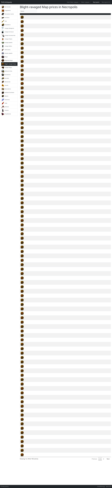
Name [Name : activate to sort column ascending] (28, 15)
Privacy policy (5, 486)
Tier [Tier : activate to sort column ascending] (75, 15)
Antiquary (6, 2)
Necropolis (96, 2)
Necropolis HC (106, 2)
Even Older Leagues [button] (73, 2)
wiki (102, 19)
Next (108, 461)
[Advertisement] (9, 139)
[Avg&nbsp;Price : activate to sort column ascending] (91, 15)
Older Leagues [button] (85, 2)
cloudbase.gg (101, 486)
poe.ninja (108, 486)
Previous (94, 461)
